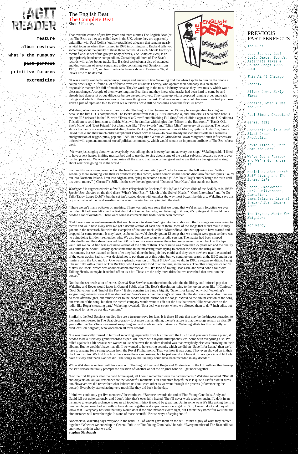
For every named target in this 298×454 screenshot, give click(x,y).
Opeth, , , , (268, 196)
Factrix (254, 84)
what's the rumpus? (32, 55)
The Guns (255, 46)
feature (46, 38)
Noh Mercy (256, 225)
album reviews (38, 47)
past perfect (39, 63)
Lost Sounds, (267, 61)
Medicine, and (267, 176)
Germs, (258, 122)
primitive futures (33, 72)
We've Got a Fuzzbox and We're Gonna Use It (266, 160)
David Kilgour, (266, 147)
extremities (40, 80)
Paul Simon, (268, 115)
